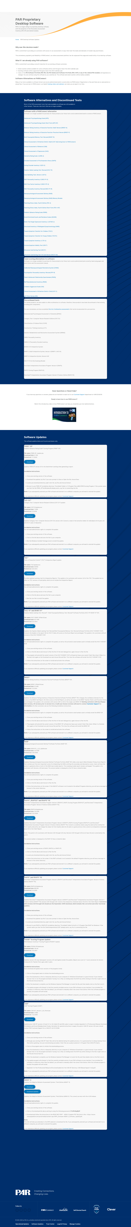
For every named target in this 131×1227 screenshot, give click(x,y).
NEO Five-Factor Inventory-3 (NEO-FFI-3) (36, 184)
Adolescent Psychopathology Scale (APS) (36, 118)
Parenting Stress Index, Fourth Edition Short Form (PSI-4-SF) (42, 207)
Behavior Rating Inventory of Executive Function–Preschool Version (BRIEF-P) (47, 132)
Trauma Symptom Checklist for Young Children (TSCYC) (40, 236)
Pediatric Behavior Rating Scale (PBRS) (35, 212)
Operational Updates (22, 1224)
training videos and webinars (56, 84)
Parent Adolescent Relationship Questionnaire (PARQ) (40, 277)
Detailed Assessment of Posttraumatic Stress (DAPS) (40, 160)
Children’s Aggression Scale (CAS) (34, 286)
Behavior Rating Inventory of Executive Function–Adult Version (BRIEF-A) (45, 128)
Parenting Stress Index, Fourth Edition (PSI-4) (37, 203)
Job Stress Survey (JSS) (31, 296)
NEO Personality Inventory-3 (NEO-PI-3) (36, 179)
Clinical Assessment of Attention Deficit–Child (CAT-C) (40, 291)
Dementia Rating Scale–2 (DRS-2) (34, 156)
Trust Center (50, 1224)
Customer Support (79, 394)
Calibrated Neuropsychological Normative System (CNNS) (41, 268)
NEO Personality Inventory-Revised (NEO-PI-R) (38, 189)
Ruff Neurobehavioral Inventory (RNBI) (35, 282)
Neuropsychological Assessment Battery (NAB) (38, 193)
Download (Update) (33, 1091)
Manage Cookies (75, 1224)
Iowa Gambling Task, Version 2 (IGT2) (35, 175)
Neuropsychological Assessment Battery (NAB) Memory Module (43, 198)
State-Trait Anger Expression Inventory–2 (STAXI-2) (39, 222)
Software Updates (37, 1224)
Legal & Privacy (62, 1224)
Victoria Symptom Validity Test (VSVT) (35, 245)
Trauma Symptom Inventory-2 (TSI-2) (35, 240)
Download (30, 462)
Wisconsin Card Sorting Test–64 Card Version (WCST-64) (41, 255)
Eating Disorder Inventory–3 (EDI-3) (34, 165)
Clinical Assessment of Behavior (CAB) (35, 146)
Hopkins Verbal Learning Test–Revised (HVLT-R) (38, 170)
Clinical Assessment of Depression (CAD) (36, 151)
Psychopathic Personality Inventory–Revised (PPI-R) (39, 272)
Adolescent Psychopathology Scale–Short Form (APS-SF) (41, 123)
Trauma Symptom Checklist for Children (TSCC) (38, 231)
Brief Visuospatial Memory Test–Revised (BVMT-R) (39, 137)
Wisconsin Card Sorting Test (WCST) (35, 250)
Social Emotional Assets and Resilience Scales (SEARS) (40, 217)
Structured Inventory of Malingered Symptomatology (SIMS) (41, 226)
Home (17, 39)
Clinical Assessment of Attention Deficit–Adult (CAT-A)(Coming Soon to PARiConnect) (50, 142)
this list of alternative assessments (59, 309)
